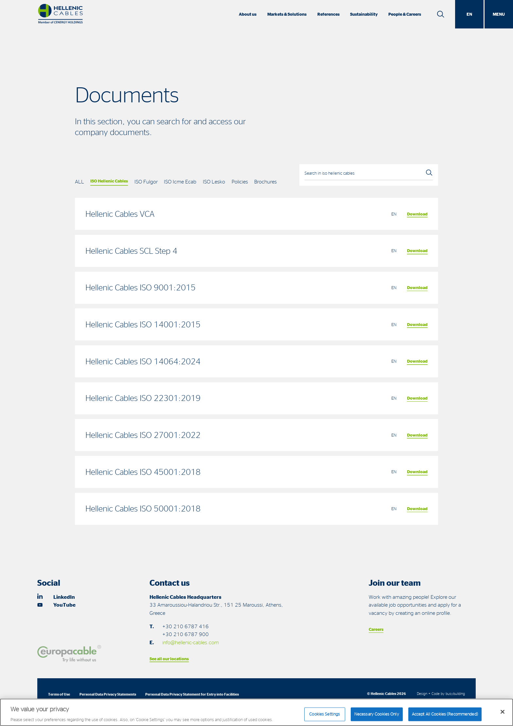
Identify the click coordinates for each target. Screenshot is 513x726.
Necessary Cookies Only (376, 717)
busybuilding (455, 693)
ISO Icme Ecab (180, 181)
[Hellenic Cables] (60, 14)
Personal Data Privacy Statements (108, 694)
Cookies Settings (324, 717)
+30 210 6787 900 (185, 634)
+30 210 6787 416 (185, 626)
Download (417, 214)
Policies (240, 181)
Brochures (265, 181)
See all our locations (169, 658)
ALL (79, 181)
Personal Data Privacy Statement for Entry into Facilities (192, 694)
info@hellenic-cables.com (190, 642)
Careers (376, 629)
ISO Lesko (214, 181)
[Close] (502, 715)
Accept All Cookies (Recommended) (445, 717)
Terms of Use (59, 694)
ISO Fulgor (146, 181)
